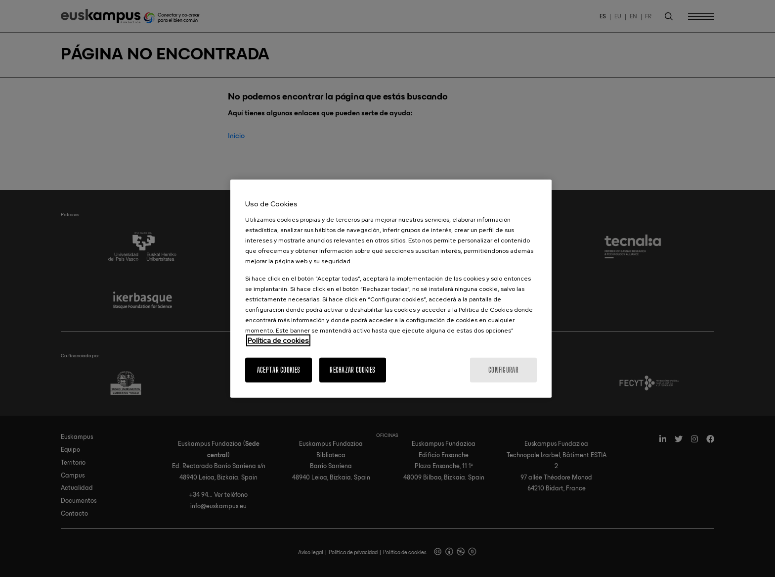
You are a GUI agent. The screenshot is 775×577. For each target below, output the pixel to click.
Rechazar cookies (352, 369)
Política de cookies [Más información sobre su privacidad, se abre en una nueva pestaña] (278, 340)
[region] (391, 289)
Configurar (503, 369)
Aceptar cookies (278, 369)
